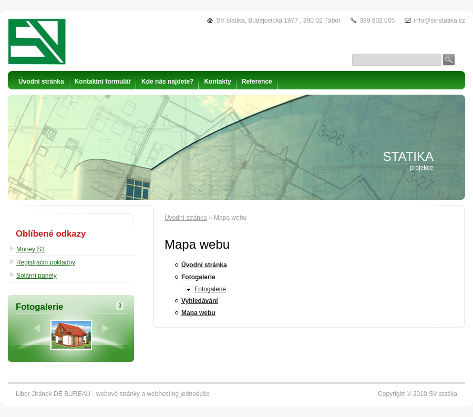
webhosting (163, 394)
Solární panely (36, 275)
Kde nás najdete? (167, 81)
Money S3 (30, 249)
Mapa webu (198, 313)
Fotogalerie (198, 277)
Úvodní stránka (185, 217)
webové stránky (118, 394)
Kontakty (217, 81)
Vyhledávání (199, 300)
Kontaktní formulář (103, 81)
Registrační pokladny (45, 262)
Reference (257, 81)
